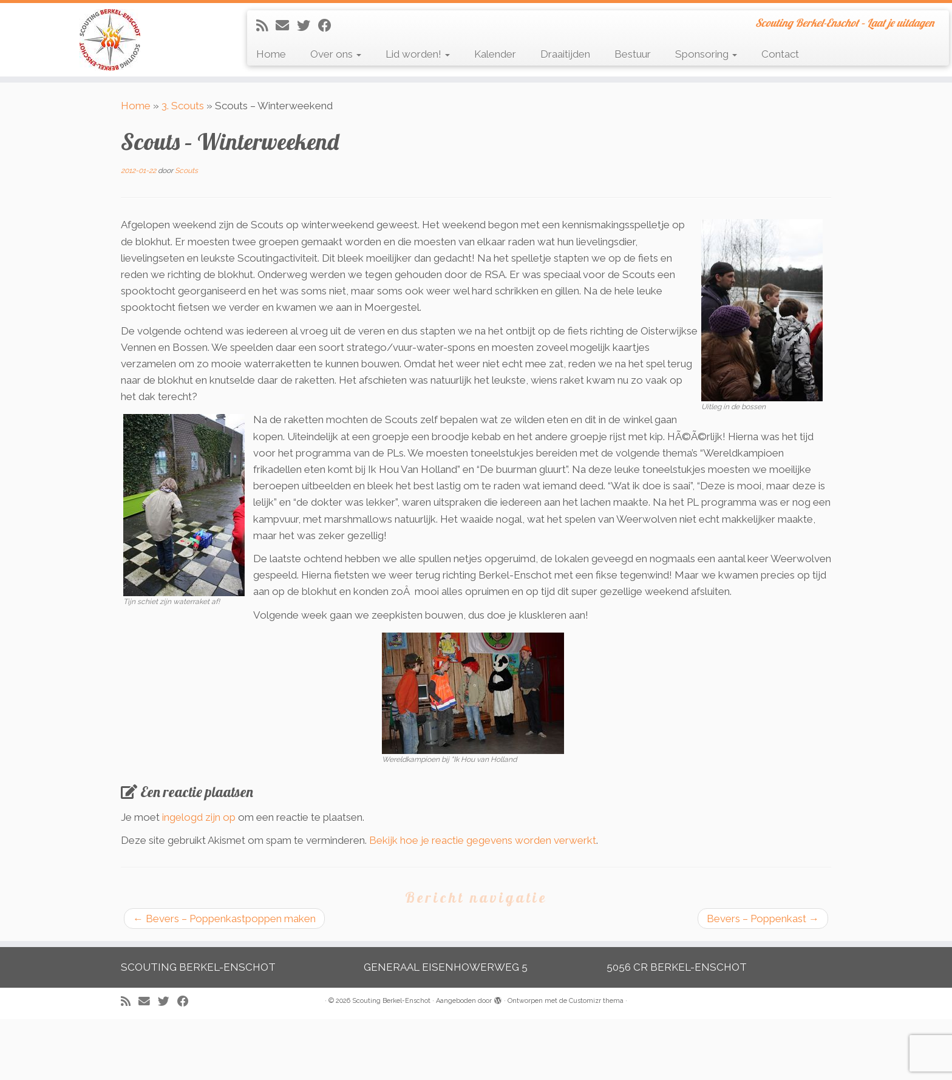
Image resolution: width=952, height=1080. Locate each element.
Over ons (335, 54)
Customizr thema (596, 1001)
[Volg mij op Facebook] (328, 25)
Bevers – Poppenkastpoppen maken (224, 918)
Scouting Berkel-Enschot (391, 1001)
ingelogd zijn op (199, 817)
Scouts (186, 170)
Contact (780, 54)
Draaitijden (565, 54)
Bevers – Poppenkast (763, 918)
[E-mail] (286, 25)
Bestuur (632, 54)
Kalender (495, 54)
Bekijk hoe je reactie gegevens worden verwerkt (482, 840)
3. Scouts (183, 106)
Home (271, 54)
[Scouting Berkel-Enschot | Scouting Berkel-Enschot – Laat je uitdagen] (110, 39)
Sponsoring (706, 54)
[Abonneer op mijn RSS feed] (266, 25)
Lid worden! (418, 54)
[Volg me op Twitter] (307, 25)
